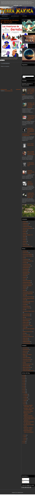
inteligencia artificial (26, 341)
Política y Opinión (26, 322)
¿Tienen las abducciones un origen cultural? (30, 183)
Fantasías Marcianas (26, 282)
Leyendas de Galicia (26, 307)
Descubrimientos (26, 267)
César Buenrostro (26, 349)
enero (25, 439)
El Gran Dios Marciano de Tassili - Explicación (31, 172)
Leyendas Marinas (26, 306)
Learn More (16, 5)
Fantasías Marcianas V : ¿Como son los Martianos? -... (28, 432)
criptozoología (25, 339)
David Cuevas (25, 351)
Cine (24, 257)
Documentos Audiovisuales (28, 228)
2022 (24, 381)
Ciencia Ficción (25, 252)
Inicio (11, 89)
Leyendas (24, 304)
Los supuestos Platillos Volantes (28, 311)
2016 (24, 391)
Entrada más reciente (4, 89)
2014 (24, 441)
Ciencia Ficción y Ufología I (28, 411)
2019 (24, 386)
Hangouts (24, 233)
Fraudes (24, 288)
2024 (24, 378)
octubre (25, 397)
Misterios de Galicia (26, 315)
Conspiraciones (25, 259)
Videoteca (25, 241)
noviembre (26, 395)
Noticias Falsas (25, 320)
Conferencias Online (26, 226)
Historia (24, 290)
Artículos (24, 221)
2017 (24, 389)
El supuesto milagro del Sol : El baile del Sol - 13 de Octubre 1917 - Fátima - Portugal (28, 92)
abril (25, 436)
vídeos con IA (25, 244)
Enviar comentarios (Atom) (9, 90)
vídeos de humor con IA (27, 246)
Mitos (24, 317)
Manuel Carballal (26, 365)
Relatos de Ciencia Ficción (27, 331)
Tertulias (24, 239)
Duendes (24, 275)
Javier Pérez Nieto (26, 357)
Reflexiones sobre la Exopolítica (28, 328)
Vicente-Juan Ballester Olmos (28, 370)
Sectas (24, 333)
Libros (24, 309)
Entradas (25, 479)
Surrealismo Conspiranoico (28, 336)
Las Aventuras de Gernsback (28, 296)
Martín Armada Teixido (27, 367)
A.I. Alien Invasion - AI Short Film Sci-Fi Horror (30, 164)
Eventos (24, 231)
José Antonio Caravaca (27, 359)
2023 (24, 380)
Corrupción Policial (26, 264)
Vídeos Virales (25, 338)
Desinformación (26, 269)
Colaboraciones (26, 223)
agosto (25, 400)
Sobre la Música (26, 334)
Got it (20, 5)
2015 (24, 392)
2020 (24, 384)
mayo (25, 435)
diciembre (26, 394)
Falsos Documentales (27, 280)
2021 (24, 383)
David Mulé (25, 352)
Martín (16, 23)
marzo (25, 438)
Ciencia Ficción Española (27, 254)
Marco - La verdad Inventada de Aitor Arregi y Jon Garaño (31, 153)
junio (25, 403)
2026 (24, 375)
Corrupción (25, 262)
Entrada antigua (18, 89)
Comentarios (25, 482)
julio (25, 402)
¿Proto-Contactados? (27, 343)
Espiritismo (25, 277)
